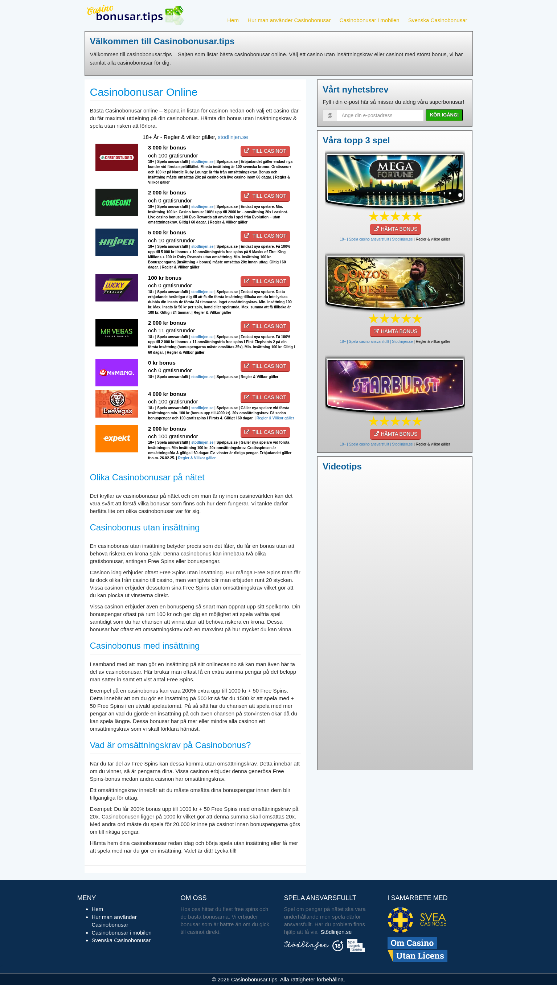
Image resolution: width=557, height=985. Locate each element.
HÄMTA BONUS (395, 229)
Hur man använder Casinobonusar (289, 20)
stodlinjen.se (233, 137)
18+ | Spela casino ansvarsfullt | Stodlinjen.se (376, 239)
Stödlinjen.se (336, 932)
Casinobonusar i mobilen (370, 20)
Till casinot (265, 151)
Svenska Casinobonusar (437, 20)
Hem (233, 20)
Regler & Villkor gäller (275, 418)
